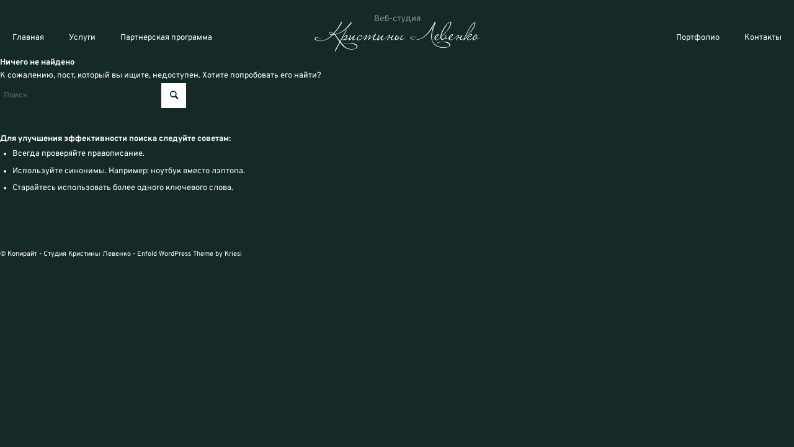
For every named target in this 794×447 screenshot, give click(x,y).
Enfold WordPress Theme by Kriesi (189, 254)
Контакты (763, 38)
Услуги (82, 38)
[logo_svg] (397, 33)
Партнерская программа (166, 38)
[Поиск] (93, 95)
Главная (28, 38)
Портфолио (698, 38)
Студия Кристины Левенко (87, 254)
